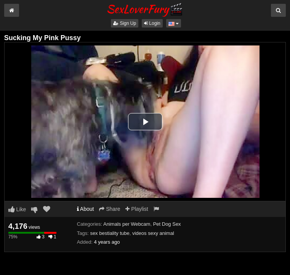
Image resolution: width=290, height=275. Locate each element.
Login (152, 23)
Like (17, 209)
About (85, 209)
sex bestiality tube (109, 233)
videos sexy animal (153, 233)
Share (109, 209)
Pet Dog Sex (167, 224)
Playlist (136, 209)
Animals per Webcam (126, 224)
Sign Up (124, 23)
